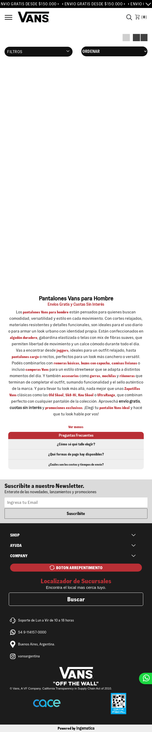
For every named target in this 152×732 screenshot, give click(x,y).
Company (19, 555)
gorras (95, 375)
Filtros (15, 51)
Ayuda (16, 545)
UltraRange (106, 395)
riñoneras (127, 375)
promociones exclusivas (63, 407)
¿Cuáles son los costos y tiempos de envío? (76, 464)
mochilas (109, 375)
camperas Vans (37, 369)
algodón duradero (23, 337)
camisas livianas (124, 363)
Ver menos (75, 427)
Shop (15, 535)
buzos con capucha (95, 363)
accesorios (70, 375)
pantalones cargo (25, 356)
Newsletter (76, 488)
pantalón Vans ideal (114, 407)
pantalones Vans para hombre (46, 312)
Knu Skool (86, 395)
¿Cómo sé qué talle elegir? (76, 444)
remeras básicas (66, 363)
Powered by (76, 728)
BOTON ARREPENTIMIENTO (79, 567)
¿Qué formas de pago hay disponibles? (76, 454)
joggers (62, 350)
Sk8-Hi (70, 395)
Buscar (76, 599)
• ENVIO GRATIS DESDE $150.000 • (95, 4)
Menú (8, 17)
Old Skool (56, 395)
